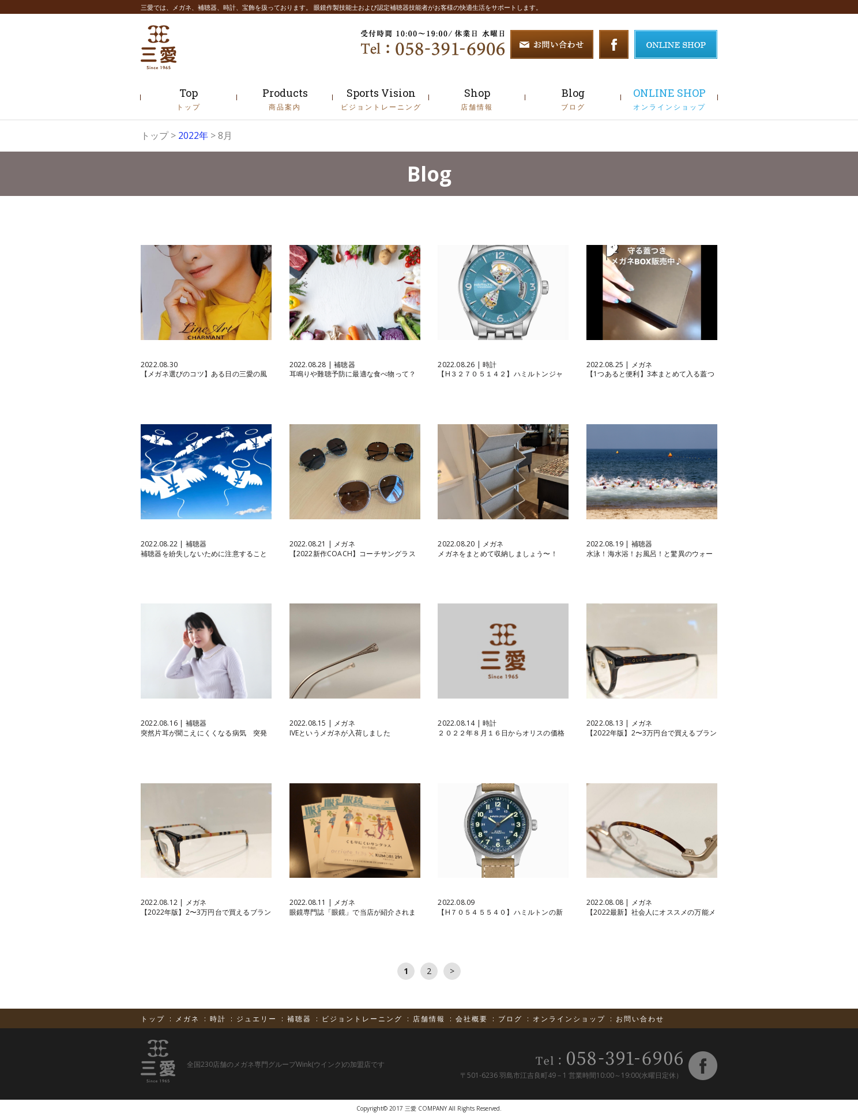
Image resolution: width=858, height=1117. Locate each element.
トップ (154, 135)
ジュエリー (258, 1019)
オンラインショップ (570, 1019)
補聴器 (300, 1019)
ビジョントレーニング (363, 1019)
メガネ (188, 1019)
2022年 (193, 135)
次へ (452, 971)
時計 (219, 1019)
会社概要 (473, 1019)
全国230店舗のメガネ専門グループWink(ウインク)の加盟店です (286, 1064)
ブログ (511, 1019)
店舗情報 (430, 1019)
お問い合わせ (640, 1019)
